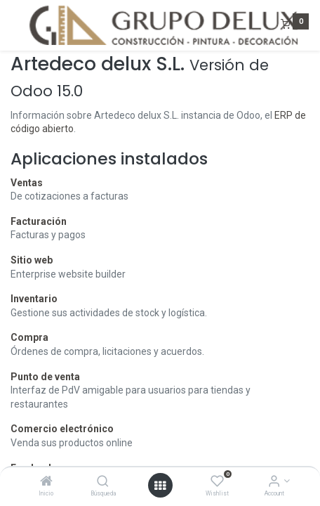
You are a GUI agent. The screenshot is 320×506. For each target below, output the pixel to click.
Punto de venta (45, 376)
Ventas (27, 182)
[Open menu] (160, 485)
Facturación (39, 221)
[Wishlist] (217, 482)
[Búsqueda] (102, 482)
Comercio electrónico (62, 428)
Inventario (34, 298)
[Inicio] (46, 482)
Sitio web (32, 260)
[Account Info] (274, 482)
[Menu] (12, 25)
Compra (29, 337)
